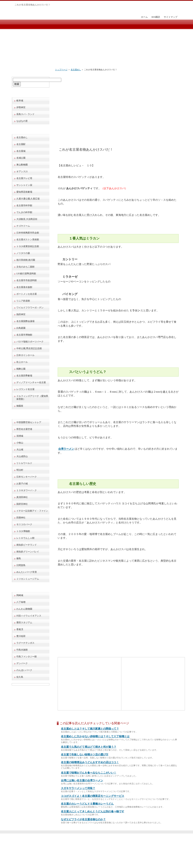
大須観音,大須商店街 (26, 219)
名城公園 (20, 158)
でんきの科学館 (24, 212)
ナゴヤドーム (23, 226)
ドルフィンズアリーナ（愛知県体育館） (32, 397)
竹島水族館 (22, 649)
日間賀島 (20, 565)
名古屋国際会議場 (25, 321)
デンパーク (22, 663)
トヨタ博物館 (23, 531)
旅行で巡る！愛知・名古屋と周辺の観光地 (96, 838)
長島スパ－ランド (25, 114)
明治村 (19, 470)
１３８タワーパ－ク (26, 490)
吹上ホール (22, 362)
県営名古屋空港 (24, 429)
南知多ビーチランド (26, 545)
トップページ (61, 69)
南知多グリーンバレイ (27, 551)
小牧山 (19, 442)
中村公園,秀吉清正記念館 (29, 348)
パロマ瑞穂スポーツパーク (30, 341)
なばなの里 (22, 121)
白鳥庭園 (20, 328)
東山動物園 (22, 164)
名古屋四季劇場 (24, 375)
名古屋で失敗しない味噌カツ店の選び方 (84, 754)
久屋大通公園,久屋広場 (28, 198)
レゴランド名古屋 (25, 389)
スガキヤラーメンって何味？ (78, 788)
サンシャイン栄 (24, 185)
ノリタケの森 (23, 253)
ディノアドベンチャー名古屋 (31, 382)
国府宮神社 (22, 504)
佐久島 (19, 677)
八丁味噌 (20, 602)
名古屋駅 (20, 144)
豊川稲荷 (20, 636)
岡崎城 (19, 595)
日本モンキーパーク (26, 476)
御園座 (19, 406)
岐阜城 (19, 100)
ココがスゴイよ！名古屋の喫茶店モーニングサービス (92, 796)
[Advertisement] (125, 102)
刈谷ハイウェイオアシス (28, 615)
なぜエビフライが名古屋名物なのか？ (83, 819)
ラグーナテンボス (25, 643)
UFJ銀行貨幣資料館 (26, 273)
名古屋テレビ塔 (24, 178)
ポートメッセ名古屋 (26, 294)
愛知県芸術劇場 (24, 192)
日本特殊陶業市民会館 (27, 232)
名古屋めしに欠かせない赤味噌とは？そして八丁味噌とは (95, 736)
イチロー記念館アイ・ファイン (32, 510)
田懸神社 (20, 517)
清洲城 (19, 436)
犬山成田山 (22, 456)
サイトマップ (170, 17)
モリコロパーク (24, 524)
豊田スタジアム (24, 622)
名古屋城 (20, 151)
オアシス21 (22, 171)
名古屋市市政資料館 (26, 280)
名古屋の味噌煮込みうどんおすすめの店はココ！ (90, 762)
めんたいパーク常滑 (26, 572)
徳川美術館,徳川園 (25, 260)
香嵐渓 (19, 629)
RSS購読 (156, 17)
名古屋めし (76, 69)
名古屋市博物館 (24, 334)
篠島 (18, 558)
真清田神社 (22, 497)
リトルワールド (24, 463)
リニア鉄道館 (23, 300)
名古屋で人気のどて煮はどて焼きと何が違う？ (88, 746)
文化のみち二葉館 (25, 266)
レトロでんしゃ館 (25, 538)
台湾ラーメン (66, 448)
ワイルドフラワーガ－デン (30, 307)
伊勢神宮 (20, 107)
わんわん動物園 (24, 609)
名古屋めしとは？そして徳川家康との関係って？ (90, 728)
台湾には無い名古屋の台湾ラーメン (82, 780)
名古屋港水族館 (24, 287)
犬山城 (19, 449)
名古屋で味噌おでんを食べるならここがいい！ (88, 772)
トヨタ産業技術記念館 (27, 246)
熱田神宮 (20, 314)
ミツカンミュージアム (27, 579)
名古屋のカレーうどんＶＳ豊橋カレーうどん (87, 803)
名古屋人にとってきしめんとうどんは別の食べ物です (92, 811)
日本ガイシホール (25, 355)
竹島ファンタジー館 (26, 656)
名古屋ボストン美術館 (27, 239)
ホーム (144, 17)
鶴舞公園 (20, 369)
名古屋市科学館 (24, 205)
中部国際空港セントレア (28, 422)
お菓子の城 (22, 483)
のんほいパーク (24, 670)
